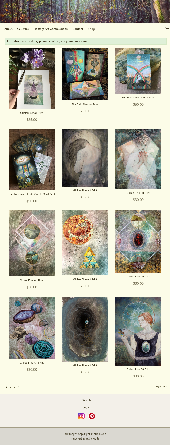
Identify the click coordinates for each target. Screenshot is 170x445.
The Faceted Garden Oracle (138, 97)
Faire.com (80, 41)
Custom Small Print (31, 112)
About (8, 29)
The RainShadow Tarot (85, 104)
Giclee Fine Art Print (85, 190)
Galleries (23, 29)
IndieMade (93, 438)
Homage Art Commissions (50, 29)
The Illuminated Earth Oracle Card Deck (31, 194)
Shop (91, 29)
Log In (87, 407)
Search (86, 400)
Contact (77, 29)
